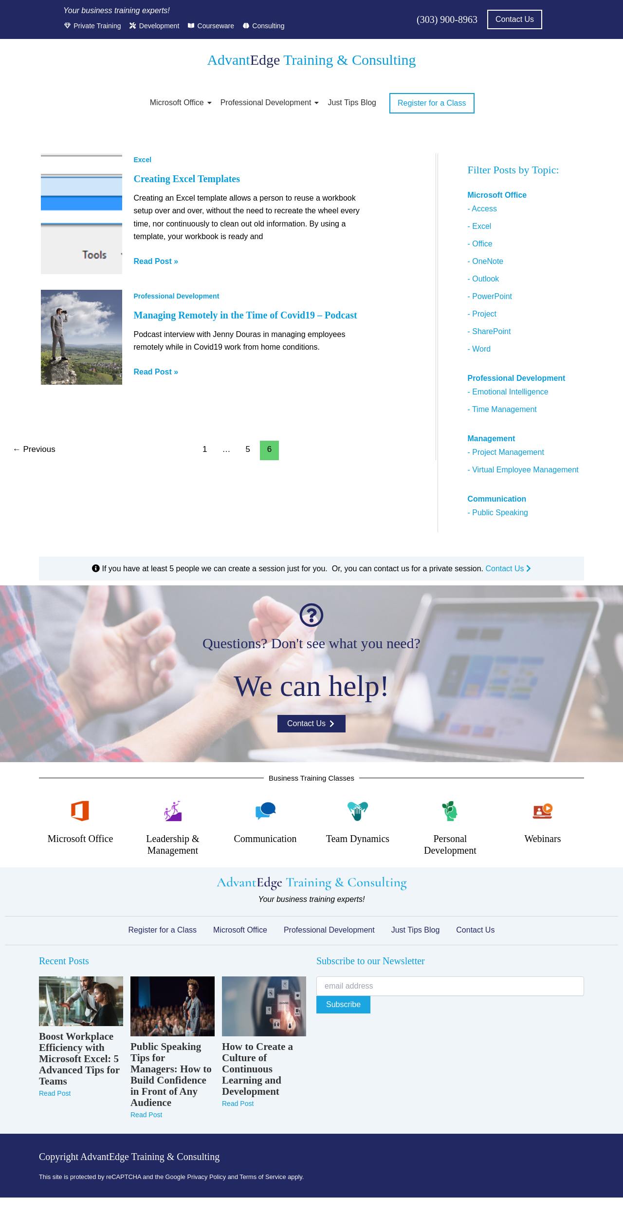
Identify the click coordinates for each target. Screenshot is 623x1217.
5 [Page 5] (248, 449)
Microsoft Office (178, 102)
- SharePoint (489, 331)
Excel (143, 160)
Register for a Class (162, 930)
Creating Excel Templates (187, 178)
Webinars (542, 838)
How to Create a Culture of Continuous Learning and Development (257, 1069)
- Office (479, 244)
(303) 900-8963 (447, 19)
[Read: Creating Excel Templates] (81, 213)
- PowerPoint (489, 296)
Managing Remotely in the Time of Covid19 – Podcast (245, 315)
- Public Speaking (497, 512)
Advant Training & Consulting (311, 60)
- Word (479, 349)
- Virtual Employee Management (522, 470)
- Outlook (483, 279)
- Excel (479, 226)
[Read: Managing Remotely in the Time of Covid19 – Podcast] (81, 337)
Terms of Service (262, 1176)
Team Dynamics (357, 838)
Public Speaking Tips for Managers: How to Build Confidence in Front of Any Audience (171, 1074)
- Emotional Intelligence (507, 392)
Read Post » (156, 260)
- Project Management (505, 452)
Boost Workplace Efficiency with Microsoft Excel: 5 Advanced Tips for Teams (79, 1059)
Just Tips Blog (352, 102)
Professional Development (267, 102)
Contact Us (508, 568)
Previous (34, 449)
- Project (481, 314)
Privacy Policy (206, 1176)
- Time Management (501, 409)
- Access (481, 209)
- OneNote (485, 261)
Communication (265, 838)
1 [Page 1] (204, 449)
